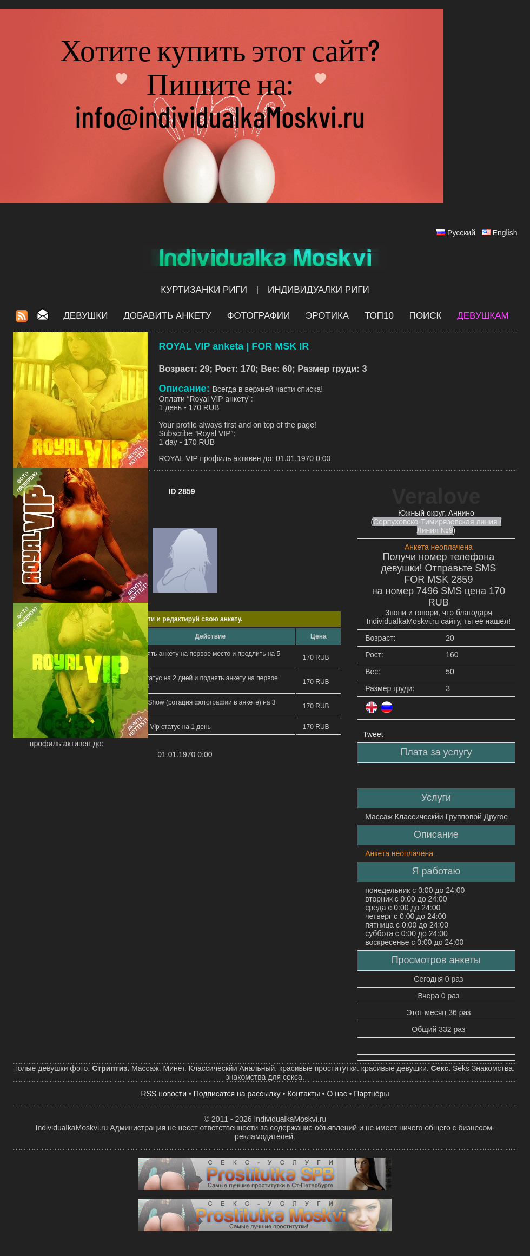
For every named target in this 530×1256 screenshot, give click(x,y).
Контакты (303, 1093)
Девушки (85, 316)
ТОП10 (379, 316)
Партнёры (371, 1093)
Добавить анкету (167, 316)
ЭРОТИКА (327, 316)
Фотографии (258, 316)
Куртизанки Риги (204, 290)
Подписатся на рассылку (237, 1093)
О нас (337, 1093)
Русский (461, 232)
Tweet (373, 734)
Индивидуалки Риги (318, 290)
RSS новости (164, 1093)
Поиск (425, 316)
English (505, 232)
